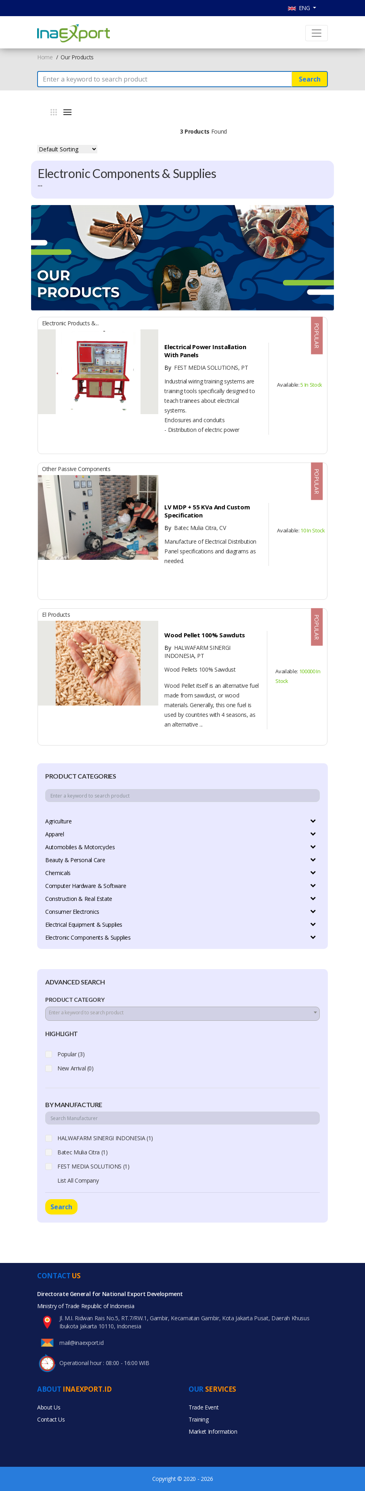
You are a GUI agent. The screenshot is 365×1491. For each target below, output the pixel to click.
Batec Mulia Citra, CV (194, 528)
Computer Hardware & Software (85, 886)
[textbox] (182, 1012)
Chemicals (58, 873)
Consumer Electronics (72, 911)
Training (198, 1419)
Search (309, 79)
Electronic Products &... (70, 323)
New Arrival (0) (75, 1068)
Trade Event (203, 1407)
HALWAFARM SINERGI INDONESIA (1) (105, 1138)
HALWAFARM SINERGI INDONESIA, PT (197, 652)
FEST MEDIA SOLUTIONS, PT (206, 367)
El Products (56, 614)
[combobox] (182, 1014)
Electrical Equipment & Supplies (83, 924)
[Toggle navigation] (316, 33)
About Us (48, 1407)
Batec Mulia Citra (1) (82, 1152)
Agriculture (58, 821)
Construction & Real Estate (78, 899)
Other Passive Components (76, 469)
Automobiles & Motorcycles (80, 847)
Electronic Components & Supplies (88, 937)
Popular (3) (70, 1054)
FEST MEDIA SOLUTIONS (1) (93, 1166)
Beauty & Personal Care (75, 860)
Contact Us (51, 1419)
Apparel (54, 834)
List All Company (78, 1180)
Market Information (213, 1431)
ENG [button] (300, 8)
